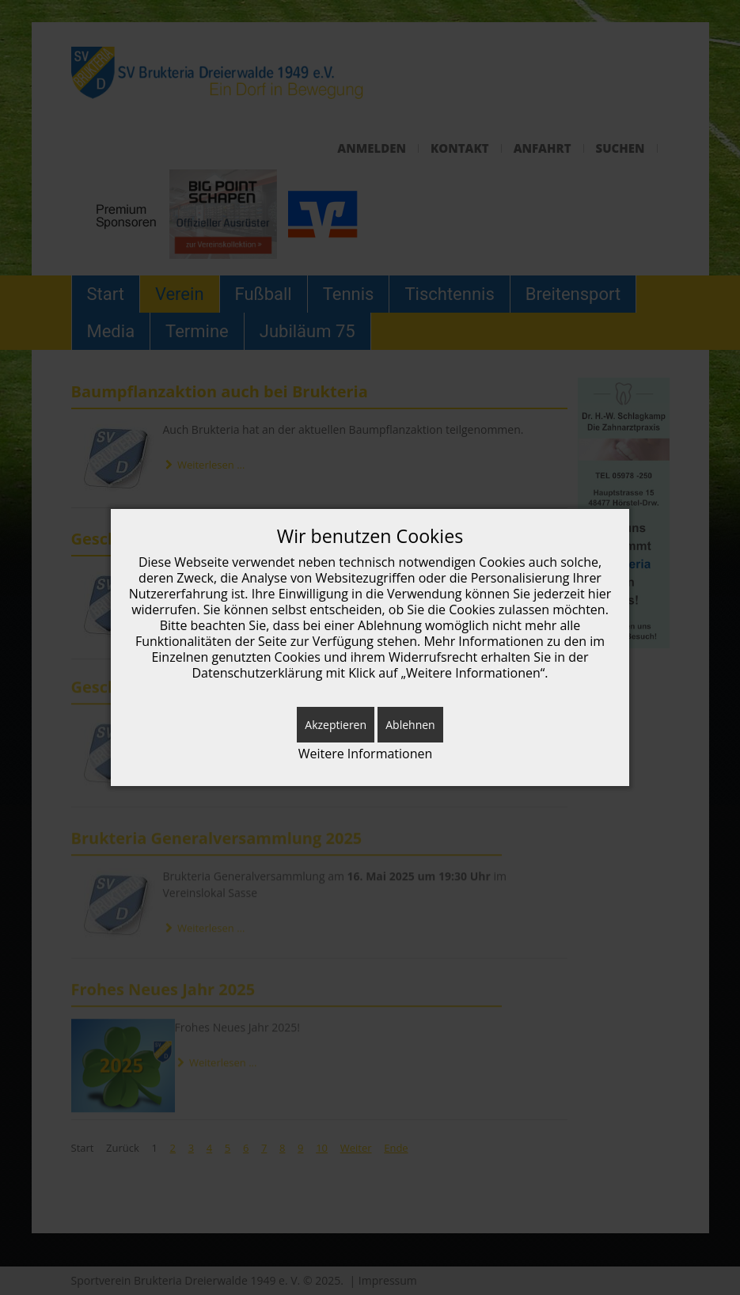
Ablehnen (410, 724)
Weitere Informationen (365, 754)
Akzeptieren (335, 724)
